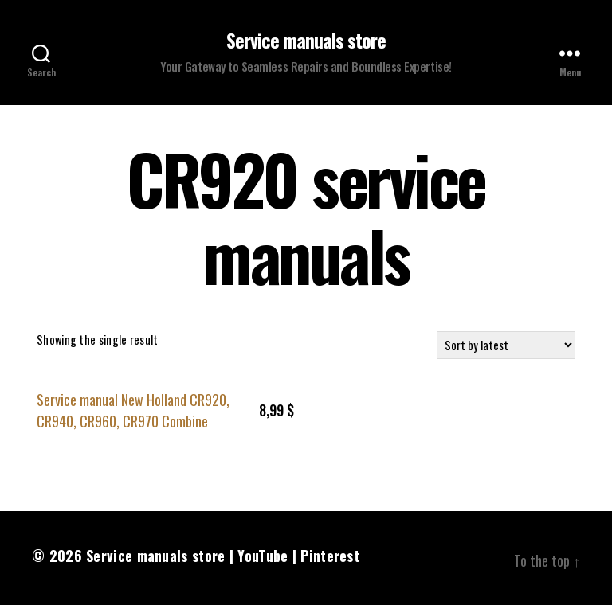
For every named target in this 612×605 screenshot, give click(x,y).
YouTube (262, 555)
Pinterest (329, 555)
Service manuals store (306, 39)
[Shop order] (506, 345)
